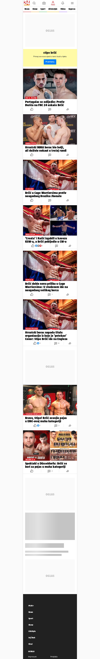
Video (63, 9)
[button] (34, 3)
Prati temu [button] (50, 62)
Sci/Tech (32, 637)
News (27, 9)
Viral (31, 644)
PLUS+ (31, 606)
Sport (42, 9)
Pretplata (54, 657)
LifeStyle (32, 631)
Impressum (32, 657)
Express (72, 9)
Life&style (52, 9)
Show (35, 9)
